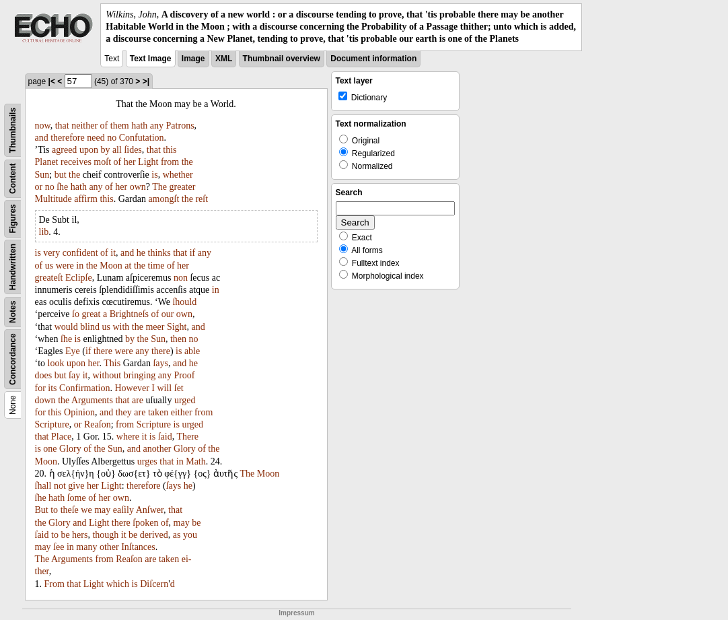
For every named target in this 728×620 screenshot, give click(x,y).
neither (84, 125)
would (66, 327)
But (41, 510)
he (141, 253)
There (187, 437)
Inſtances (138, 547)
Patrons (180, 125)
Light (148, 162)
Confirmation (84, 388)
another (157, 449)
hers (79, 535)
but (60, 175)
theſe (70, 510)
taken (158, 412)
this (169, 150)
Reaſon (97, 424)
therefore (67, 138)
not (60, 486)
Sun (42, 175)
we (86, 510)
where (127, 437)
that (62, 125)
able (192, 351)
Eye (72, 351)
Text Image (151, 58)
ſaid (165, 437)
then (178, 339)
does (43, 375)
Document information (373, 58)
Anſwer (149, 510)
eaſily (123, 510)
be (196, 523)
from (170, 162)
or (39, 187)
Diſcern (154, 584)
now (42, 125)
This (112, 363)
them (119, 125)
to (54, 510)
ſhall (43, 486)
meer (154, 327)
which (117, 584)
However (132, 388)
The (159, 187)
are (137, 400)
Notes (12, 311)
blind (90, 327)
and (41, 138)
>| (146, 81)
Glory (70, 449)
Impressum (296, 613)
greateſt (49, 278)
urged (185, 400)
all (117, 150)
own (138, 187)
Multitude (53, 199)
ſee (58, 547)
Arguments (92, 400)
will (164, 388)
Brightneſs (129, 314)
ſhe (62, 187)
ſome (76, 498)
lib (44, 232)
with (120, 327)
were (65, 266)
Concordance (12, 359)
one (50, 449)
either (181, 412)
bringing (139, 375)
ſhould (184, 302)
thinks (159, 253)
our (167, 314)
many (86, 547)
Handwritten (12, 266)
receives (76, 162)
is (154, 175)
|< (51, 81)
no (111, 138)
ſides (132, 150)
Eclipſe (78, 278)
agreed (64, 150)
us (49, 266)
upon (88, 150)
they (124, 412)
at (127, 266)
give (76, 486)
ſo (75, 314)
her (130, 162)
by (105, 150)
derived (154, 535)
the (187, 162)
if (193, 253)
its (52, 388)
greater (183, 187)
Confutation (141, 138)
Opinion (79, 412)
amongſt (163, 199)
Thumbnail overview (281, 58)
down (45, 400)
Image (193, 58)
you (190, 535)
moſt (102, 162)
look (56, 363)
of (104, 125)
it (113, 253)
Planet (47, 162)
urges (147, 461)
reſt (201, 199)
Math (196, 461)
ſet (179, 388)
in (79, 266)
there (103, 351)
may (102, 510)
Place (61, 437)
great (90, 314)
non (181, 278)
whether (178, 175)
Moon (111, 266)
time (156, 266)
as (177, 535)
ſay (74, 375)
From (54, 584)
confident (80, 253)
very (51, 253)
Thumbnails (12, 129)
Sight (177, 327)
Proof (184, 375)
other (109, 547)
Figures (12, 218)
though (105, 535)
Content (12, 178)
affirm (86, 199)
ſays (160, 363)
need (95, 138)
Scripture (52, 424)
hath (139, 125)
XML (223, 58)
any (156, 125)
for (40, 388)
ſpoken (145, 523)
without (106, 375)
